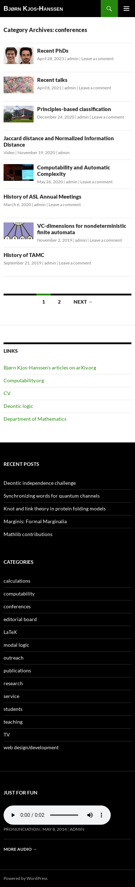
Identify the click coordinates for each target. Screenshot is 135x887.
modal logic (16, 645)
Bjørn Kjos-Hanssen (33, 8)
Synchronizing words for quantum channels (52, 496)
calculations (17, 581)
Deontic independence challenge (40, 483)
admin (73, 58)
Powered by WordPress (26, 878)
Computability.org (24, 380)
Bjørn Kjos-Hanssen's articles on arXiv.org (50, 367)
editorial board (20, 619)
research (13, 683)
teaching (13, 722)
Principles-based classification (74, 109)
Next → (83, 302)
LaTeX (10, 632)
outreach (14, 658)
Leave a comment (97, 58)
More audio (20, 849)
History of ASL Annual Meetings (42, 196)
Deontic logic (18, 406)
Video (9, 152)
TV (7, 734)
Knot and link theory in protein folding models (55, 508)
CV (7, 393)
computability (19, 594)
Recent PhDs (53, 50)
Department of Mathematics (35, 419)
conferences (17, 606)
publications (17, 670)
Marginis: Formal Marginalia (35, 521)
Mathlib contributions (28, 534)
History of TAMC (24, 255)
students (13, 709)
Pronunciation (22, 829)
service (11, 696)
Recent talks (52, 80)
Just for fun (21, 792)
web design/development (31, 747)
